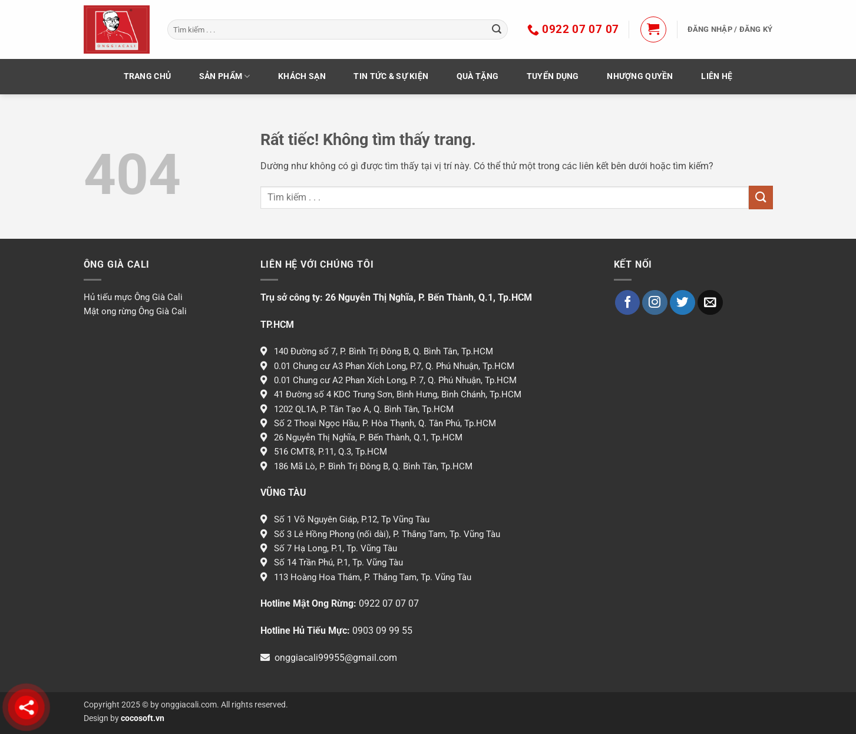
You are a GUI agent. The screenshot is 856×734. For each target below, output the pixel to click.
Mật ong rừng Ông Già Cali (135, 311)
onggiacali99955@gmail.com (336, 657)
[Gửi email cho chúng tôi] (710, 302)
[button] (653, 29)
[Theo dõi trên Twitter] (682, 302)
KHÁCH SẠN (302, 76)
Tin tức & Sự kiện (390, 76)
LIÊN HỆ (716, 76)
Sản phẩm (224, 76)
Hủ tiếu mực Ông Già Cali (133, 297)
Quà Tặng (477, 76)
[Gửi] (497, 29)
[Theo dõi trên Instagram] (654, 302)
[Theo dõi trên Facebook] (627, 302)
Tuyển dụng (553, 76)
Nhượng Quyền (640, 76)
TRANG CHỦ (147, 76)
